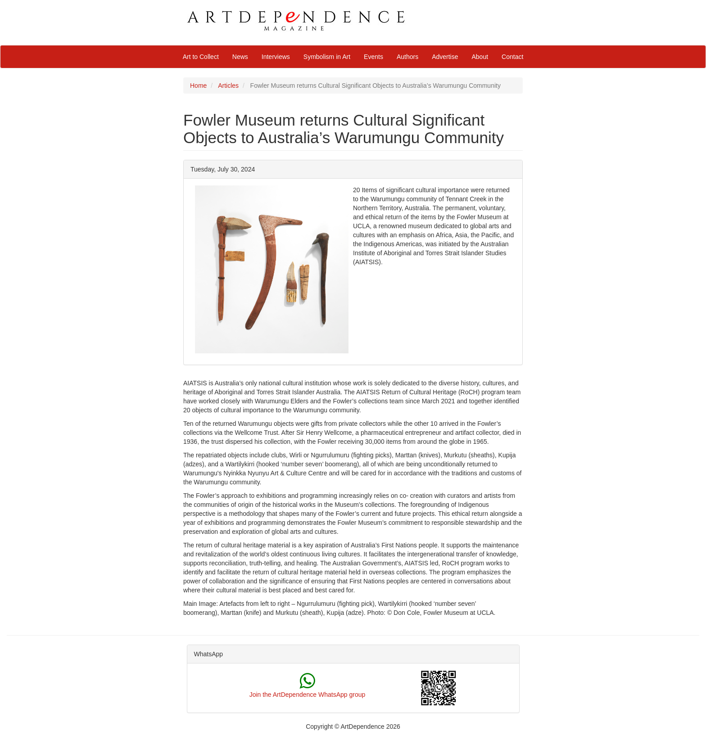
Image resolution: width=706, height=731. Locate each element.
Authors (407, 56)
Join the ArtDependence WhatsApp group (307, 694)
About (480, 56)
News (240, 56)
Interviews (276, 56)
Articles (228, 85)
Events (373, 56)
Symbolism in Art (326, 56)
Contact (512, 56)
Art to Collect (201, 56)
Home (198, 85)
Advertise (445, 56)
